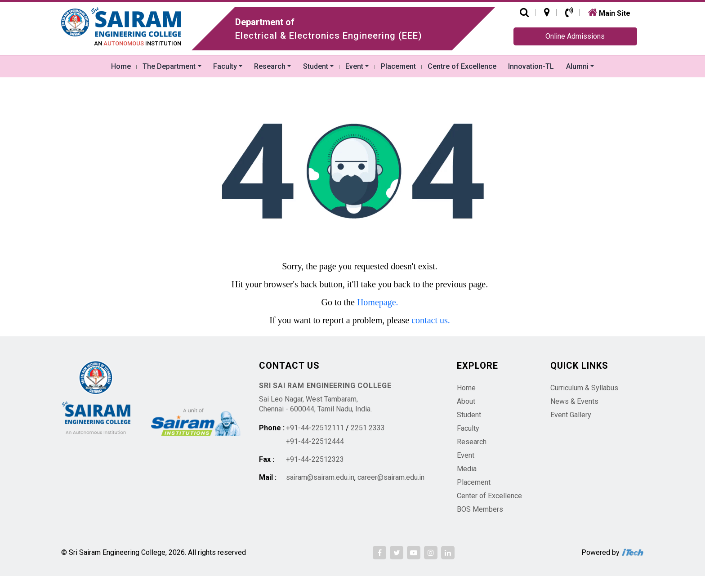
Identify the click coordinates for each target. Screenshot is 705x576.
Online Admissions (575, 36)
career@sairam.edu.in (390, 477)
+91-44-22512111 (315, 428)
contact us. (430, 320)
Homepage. (377, 302)
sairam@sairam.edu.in (320, 477)
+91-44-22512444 (315, 441)
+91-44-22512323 (315, 459)
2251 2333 (368, 428)
